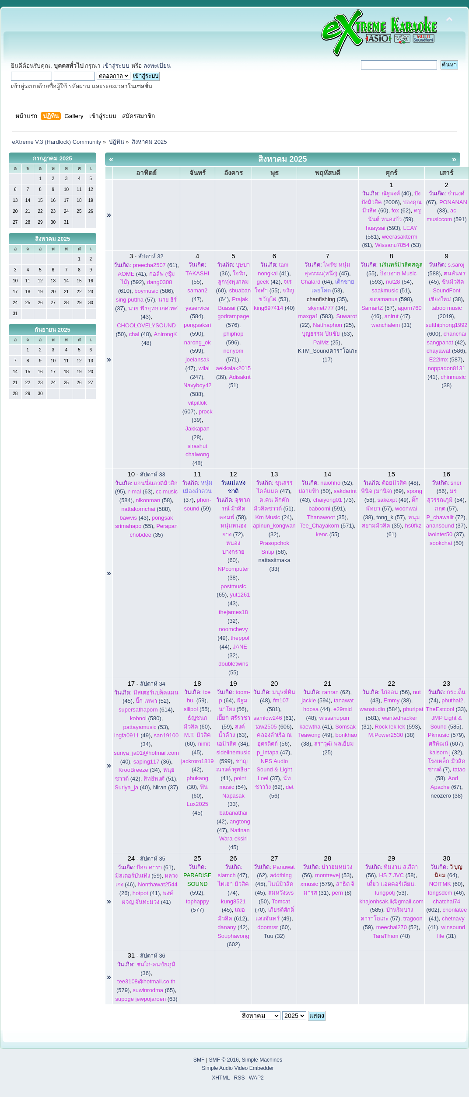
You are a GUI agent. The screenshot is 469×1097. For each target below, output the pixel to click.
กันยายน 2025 (52, 329)
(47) (397, 316)
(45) (234, 839)
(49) (393, 499)
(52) (336, 482)
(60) (233, 552)
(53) (398, 245)
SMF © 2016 (223, 1060)
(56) (395, 692)
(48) (140, 334)
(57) (135, 299)
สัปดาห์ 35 (152, 858)
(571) (327, 525)
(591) (326, 508)
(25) (333, 325)
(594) (316, 700)
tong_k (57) (390, 517)
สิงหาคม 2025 (52, 239)
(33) (446, 709)
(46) (446, 892)
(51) (390, 290)
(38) (446, 290)
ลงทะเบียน (157, 65)
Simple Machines (262, 1060)
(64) (316, 281)
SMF (199, 1060)
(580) (145, 718)
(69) (382, 491)
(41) (132, 274)
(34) (326, 308)
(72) (446, 517)
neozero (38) (446, 795)
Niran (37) (165, 787)
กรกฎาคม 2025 (52, 158)
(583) (315, 316)
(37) (198, 491)
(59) (138, 875)
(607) (446, 743)
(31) (391, 325)
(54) (399, 281)
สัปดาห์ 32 (151, 256)
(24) (274, 517)
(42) (269, 281)
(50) (314, 491)
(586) (153, 291)
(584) (380, 709)
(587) (446, 359)
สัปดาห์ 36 (152, 955)
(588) (145, 509)
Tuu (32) (274, 936)
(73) (333, 499)
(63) (327, 333)
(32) (446, 752)
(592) (197, 884)
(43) (134, 517)
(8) (341, 892)
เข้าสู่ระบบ (116, 65)
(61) (155, 265)
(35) (327, 299)
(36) (152, 761)
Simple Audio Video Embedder (238, 1068)
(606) (274, 726)
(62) (401, 210)
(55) (328, 534)
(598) (390, 299)
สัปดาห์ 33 (152, 474)
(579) (446, 735)
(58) (154, 500)
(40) (397, 193)
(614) (145, 709)
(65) (154, 990)
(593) (383, 228)
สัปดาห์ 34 (152, 683)
